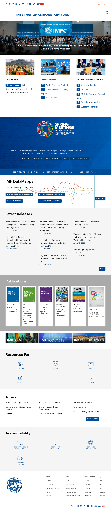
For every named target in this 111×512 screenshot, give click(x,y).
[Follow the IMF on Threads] (19, 4)
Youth (55, 368)
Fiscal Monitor (52, 97)
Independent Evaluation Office (55, 448)
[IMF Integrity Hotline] (34, 4)
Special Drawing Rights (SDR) (86, 411)
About (48, 477)
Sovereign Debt (79, 407)
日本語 (101, 488)
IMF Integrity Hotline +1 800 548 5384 (20, 448)
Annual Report (71, 492)
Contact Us (88, 481)
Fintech (9, 414)
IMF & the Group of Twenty (51, 414)
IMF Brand (88, 496)
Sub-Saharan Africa (90, 102)
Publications (70, 485)
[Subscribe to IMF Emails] (30, 4)
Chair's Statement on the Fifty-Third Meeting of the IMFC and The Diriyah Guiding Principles (55, 47)
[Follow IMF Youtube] (23, 4)
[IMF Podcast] (27, 4)
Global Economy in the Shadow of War (12, 310)
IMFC (66, 158)
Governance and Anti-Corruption (49, 408)
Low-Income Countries (82, 402)
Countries (49, 485)
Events (48, 496)
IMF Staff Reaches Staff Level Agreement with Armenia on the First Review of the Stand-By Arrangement (53, 226)
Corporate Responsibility (91, 448)
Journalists (91, 368)
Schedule (26, 158)
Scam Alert (88, 492)
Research (49, 481)
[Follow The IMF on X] (6, 4)
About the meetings (80, 158)
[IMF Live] (40, 4)
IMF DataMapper (20, 181)
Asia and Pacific (88, 85)
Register (38, 158)
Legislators (20, 382)
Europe (84, 90)
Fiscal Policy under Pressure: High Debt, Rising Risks (45, 311)
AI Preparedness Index (49, 201)
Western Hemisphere (91, 107)
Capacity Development (53, 488)
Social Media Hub (71, 488)
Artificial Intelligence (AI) (17, 402)
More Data (100, 199)
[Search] (107, 12)
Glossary (88, 488)
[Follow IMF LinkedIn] (13, 4)
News (48, 492)
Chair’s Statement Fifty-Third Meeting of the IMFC (86, 223)
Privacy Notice (90, 477)
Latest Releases (19, 214)
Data (67, 481)
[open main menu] (107, 4)
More (102, 269)
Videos (68, 477)
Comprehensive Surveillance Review (18, 408)
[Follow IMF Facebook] (9, 4)
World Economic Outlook (57, 85)
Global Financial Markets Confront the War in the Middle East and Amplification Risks (28, 316)
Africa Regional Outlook (51, 194)
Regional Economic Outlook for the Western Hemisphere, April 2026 (53, 258)
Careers (91, 382)
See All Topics (92, 419)
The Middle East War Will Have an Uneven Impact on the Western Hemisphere (87, 237)
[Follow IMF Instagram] (16, 4)
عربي (101, 477)
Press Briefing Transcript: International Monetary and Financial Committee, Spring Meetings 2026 (18, 242)
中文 (101, 481)
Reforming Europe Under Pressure (84, 251)
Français (102, 485)
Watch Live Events (53, 158)
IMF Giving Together (20, 463)
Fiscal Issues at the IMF (49, 402)
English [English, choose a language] (100, 4)
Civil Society (20, 368)
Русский (102, 492)
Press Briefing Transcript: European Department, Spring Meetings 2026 (52, 243)
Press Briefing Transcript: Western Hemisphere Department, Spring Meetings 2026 (20, 224)
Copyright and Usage (73, 496)
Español (102, 496)
